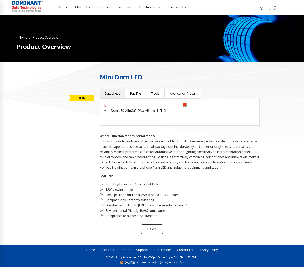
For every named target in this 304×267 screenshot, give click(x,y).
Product (104, 7)
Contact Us (177, 7)
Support (125, 7)
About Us (83, 7)
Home (63, 7)
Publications (150, 7)
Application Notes (183, 93)
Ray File (135, 93)
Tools (155, 93)
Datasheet (112, 93)
